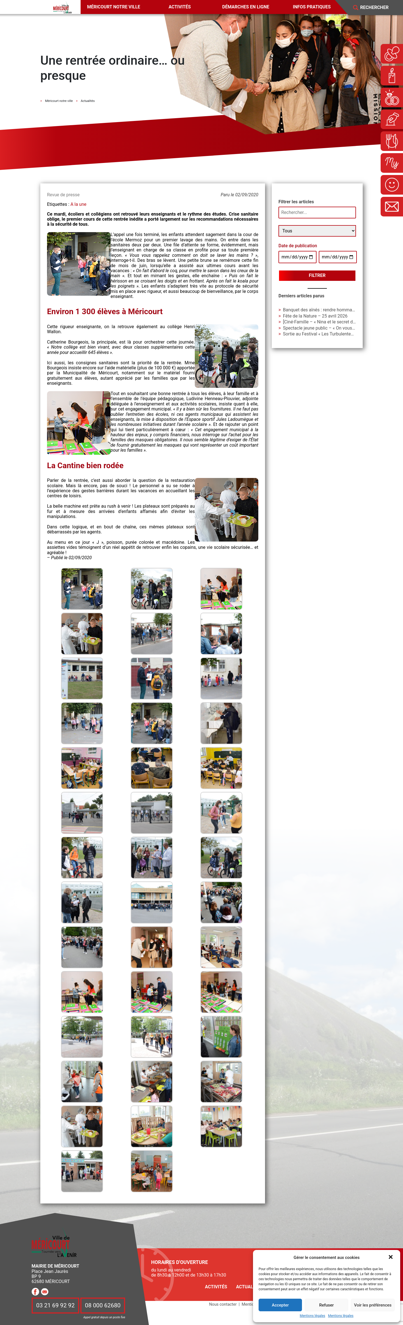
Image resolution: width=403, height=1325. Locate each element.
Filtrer (317, 275)
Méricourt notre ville (113, 7)
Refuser (326, 1305)
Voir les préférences (373, 1305)
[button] (391, 1257)
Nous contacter (222, 1304)
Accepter (280, 1305)
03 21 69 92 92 (55, 1305)
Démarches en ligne (245, 7)
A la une (78, 204)
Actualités (249, 1286)
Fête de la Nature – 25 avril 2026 (315, 316)
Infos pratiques (312, 7)
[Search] (378, 7)
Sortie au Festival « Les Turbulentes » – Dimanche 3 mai (338, 334)
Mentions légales (312, 1316)
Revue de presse (63, 194)
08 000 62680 (103, 1305)
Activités (179, 7)
